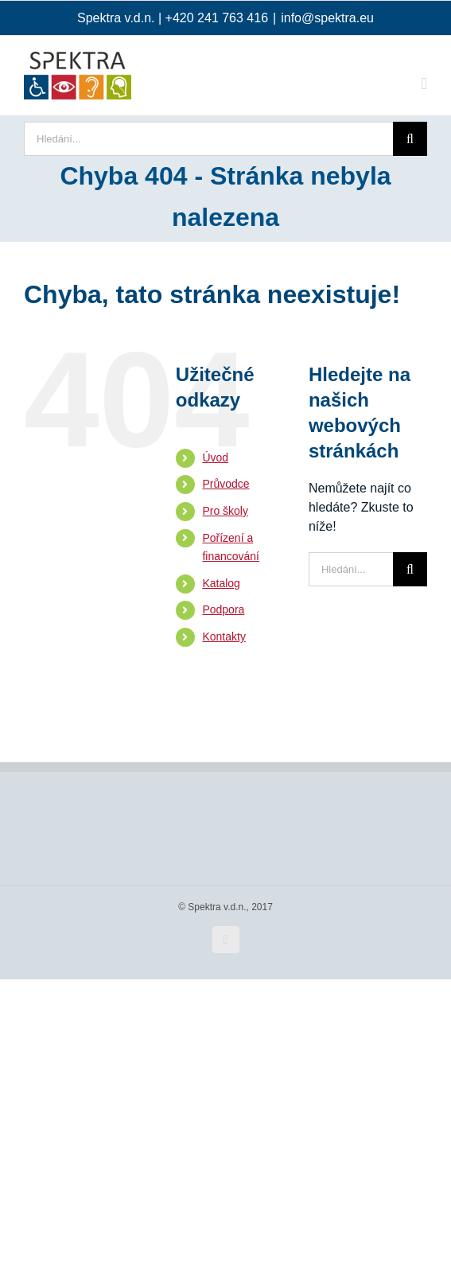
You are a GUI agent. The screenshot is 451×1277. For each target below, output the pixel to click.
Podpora (223, 609)
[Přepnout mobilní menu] (424, 84)
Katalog (220, 583)
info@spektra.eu (327, 18)
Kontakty (223, 636)
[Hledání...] (208, 139)
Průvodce (225, 483)
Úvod (215, 457)
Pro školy (225, 510)
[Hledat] (410, 139)
